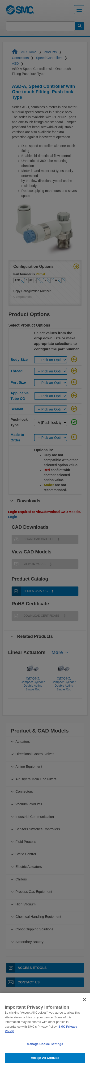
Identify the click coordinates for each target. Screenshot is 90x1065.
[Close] (84, 1006)
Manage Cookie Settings (45, 1051)
